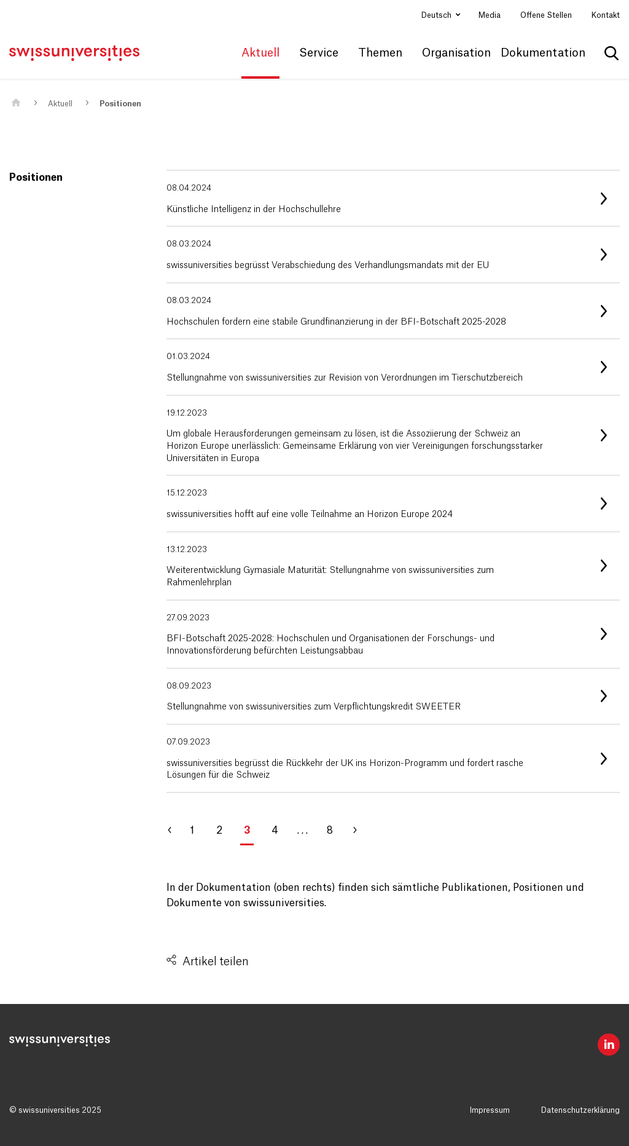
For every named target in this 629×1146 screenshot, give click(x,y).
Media (490, 15)
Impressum (490, 1110)
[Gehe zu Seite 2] (175, 831)
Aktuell (60, 104)
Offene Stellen (546, 15)
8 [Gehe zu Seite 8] (330, 831)
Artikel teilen (215, 961)
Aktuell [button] (260, 52)
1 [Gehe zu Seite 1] (192, 831)
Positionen (120, 104)
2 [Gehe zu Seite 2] (219, 831)
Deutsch (437, 15)
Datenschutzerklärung (580, 1110)
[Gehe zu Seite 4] (360, 831)
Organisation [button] (456, 52)
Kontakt (606, 15)
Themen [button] (380, 52)
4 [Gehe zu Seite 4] (275, 831)
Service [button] (318, 52)
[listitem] (393, 198)
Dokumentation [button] (543, 52)
